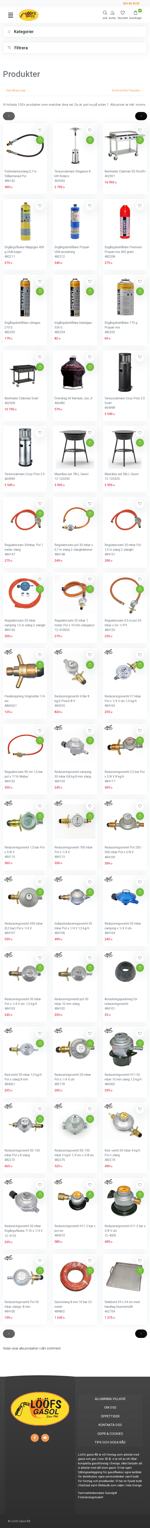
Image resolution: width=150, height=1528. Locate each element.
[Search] (105, 15)
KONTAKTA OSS (110, 1425)
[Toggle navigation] (11, 15)
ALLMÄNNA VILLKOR (110, 1399)
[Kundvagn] (136, 15)
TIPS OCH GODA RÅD (110, 1442)
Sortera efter (128, 90)
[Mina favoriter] (123, 15)
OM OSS (110, 1407)
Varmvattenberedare (91, 1493)
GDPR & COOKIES (110, 1434)
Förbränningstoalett (90, 1497)
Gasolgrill (111, 1493)
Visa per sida (17, 90)
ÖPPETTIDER (110, 1416)
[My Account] (112, 15)
